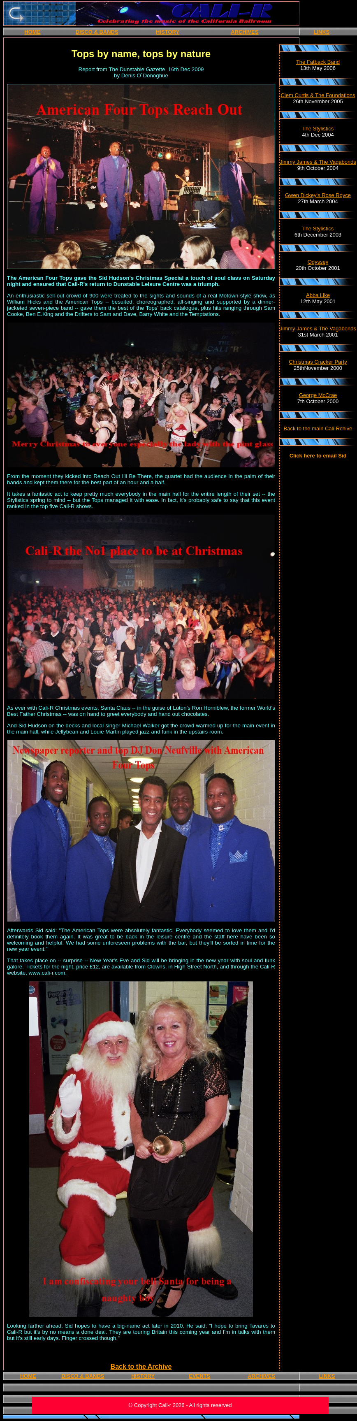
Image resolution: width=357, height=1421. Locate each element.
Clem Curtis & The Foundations (317, 95)
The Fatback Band (318, 62)
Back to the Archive (141, 1366)
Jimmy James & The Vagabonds (318, 162)
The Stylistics (318, 128)
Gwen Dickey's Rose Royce (318, 195)
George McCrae (318, 395)
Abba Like (318, 295)
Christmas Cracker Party (318, 362)
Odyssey (318, 262)
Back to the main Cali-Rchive (318, 428)
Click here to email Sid (318, 456)
